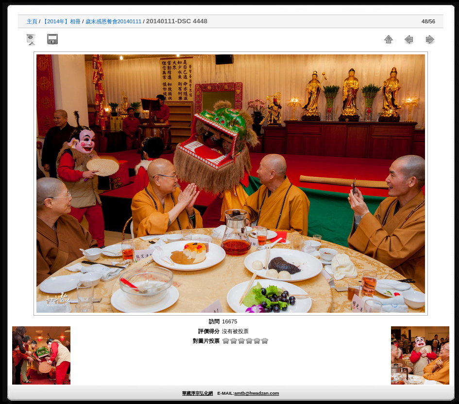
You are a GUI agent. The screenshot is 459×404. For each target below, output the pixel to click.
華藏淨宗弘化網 (197, 393)
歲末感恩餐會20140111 (113, 21)
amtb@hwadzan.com (256, 393)
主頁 (32, 21)
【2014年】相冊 (61, 21)
